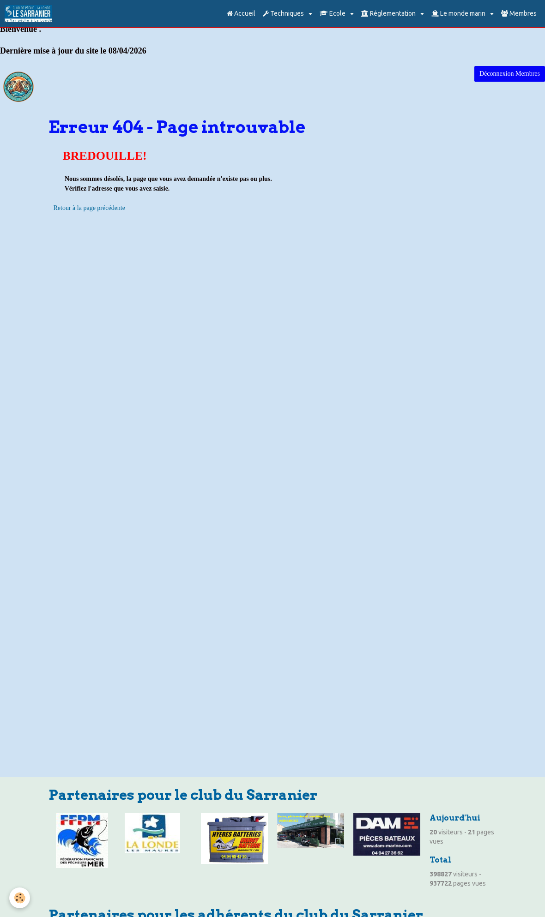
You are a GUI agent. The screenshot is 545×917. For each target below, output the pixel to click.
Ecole (333, 13)
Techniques (284, 13)
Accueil (241, 13)
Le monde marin (459, 13)
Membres (519, 13)
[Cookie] (19, 897)
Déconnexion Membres (509, 73)
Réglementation (389, 13)
